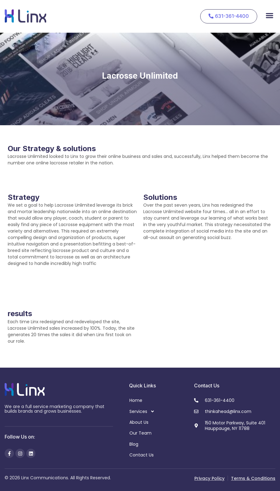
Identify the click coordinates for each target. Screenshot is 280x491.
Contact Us (141, 455)
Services (142, 411)
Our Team (140, 433)
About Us (138, 422)
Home (135, 400)
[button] (269, 15)
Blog (133, 444)
